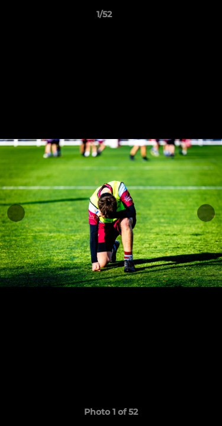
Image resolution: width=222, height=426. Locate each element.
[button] (179, 17)
